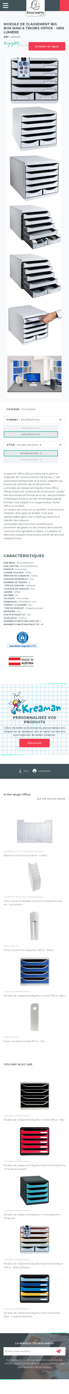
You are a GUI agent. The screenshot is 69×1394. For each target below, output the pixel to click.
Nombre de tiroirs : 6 (31, 453)
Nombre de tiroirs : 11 (31, 459)
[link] (5, 5)
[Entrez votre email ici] (34, 1351)
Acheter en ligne (47, 46)
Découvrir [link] (34, 743)
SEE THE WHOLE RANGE (51, 798)
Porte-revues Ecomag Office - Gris (24, 1041)
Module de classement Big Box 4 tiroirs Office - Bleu (34, 995)
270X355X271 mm (30, 428)
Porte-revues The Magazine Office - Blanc (29, 950)
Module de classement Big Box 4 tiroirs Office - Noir (34, 1119)
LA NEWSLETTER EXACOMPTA (34, 1343)
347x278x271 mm (31, 434)
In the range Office (17, 794)
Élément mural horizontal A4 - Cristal (25, 855)
